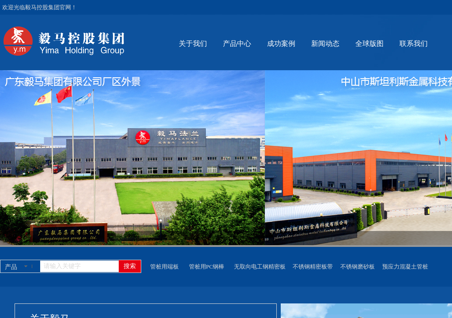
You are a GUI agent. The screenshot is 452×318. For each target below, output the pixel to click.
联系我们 (413, 43)
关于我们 (193, 43)
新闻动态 (325, 43)
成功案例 (281, 43)
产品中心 (237, 43)
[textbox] (79, 266)
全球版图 (369, 43)
